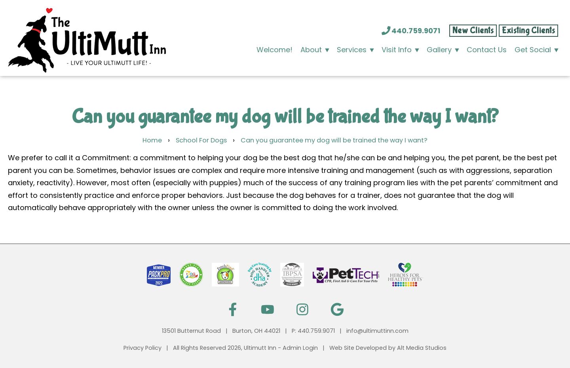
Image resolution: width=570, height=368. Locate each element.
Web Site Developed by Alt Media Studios (387, 348)
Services (352, 50)
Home (152, 140)
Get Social (533, 50)
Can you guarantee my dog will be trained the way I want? (334, 140)
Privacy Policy (143, 348)
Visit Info (397, 50)
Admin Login (300, 348)
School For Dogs (201, 140)
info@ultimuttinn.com (377, 331)
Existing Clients (528, 31)
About (311, 50)
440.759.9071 (411, 31)
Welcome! (274, 50)
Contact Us (487, 50)
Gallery (439, 50)
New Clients (473, 31)
